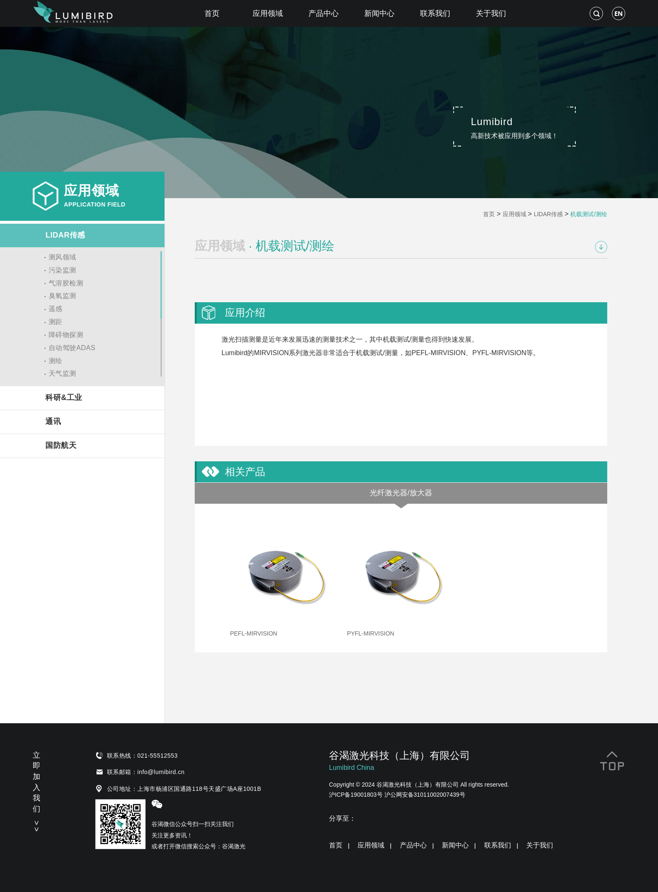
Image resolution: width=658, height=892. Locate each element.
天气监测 (62, 373)
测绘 (56, 360)
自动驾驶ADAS (72, 347)
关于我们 (491, 13)
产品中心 (323, 13)
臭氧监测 (62, 295)
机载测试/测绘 (588, 214)
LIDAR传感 (548, 214)
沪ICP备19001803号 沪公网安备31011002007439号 (397, 794)
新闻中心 (379, 13)
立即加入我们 (36, 790)
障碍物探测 (66, 334)
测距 (56, 321)
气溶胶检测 (66, 283)
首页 (211, 13)
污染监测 (62, 270)
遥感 (56, 308)
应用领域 (268, 13)
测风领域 (62, 257)
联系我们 (435, 13)
